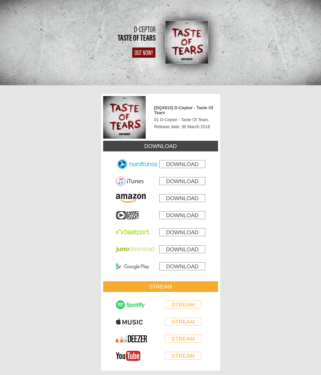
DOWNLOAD (160, 146)
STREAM (160, 286)
